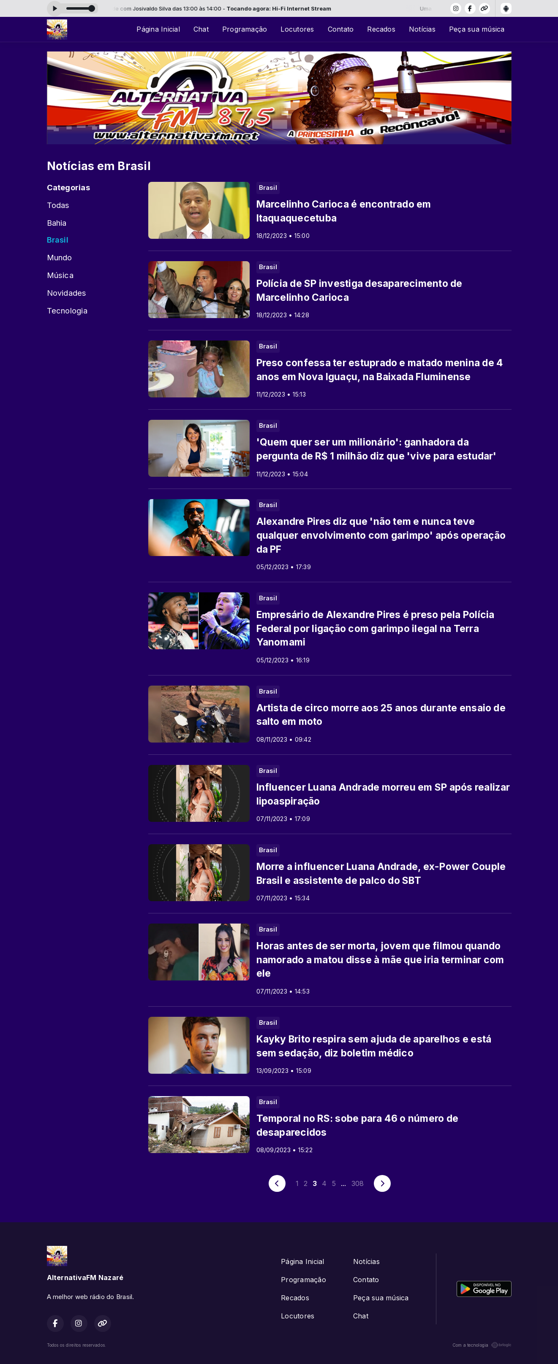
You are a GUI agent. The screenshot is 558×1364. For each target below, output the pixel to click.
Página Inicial (158, 29)
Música (60, 275)
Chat (201, 29)
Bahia (57, 222)
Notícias (422, 29)
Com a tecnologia (482, 1345)
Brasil (57, 239)
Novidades (67, 292)
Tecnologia (67, 310)
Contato (341, 29)
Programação (244, 29)
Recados (381, 29)
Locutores (297, 29)
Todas (58, 205)
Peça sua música (477, 29)
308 (357, 1183)
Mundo (59, 257)
